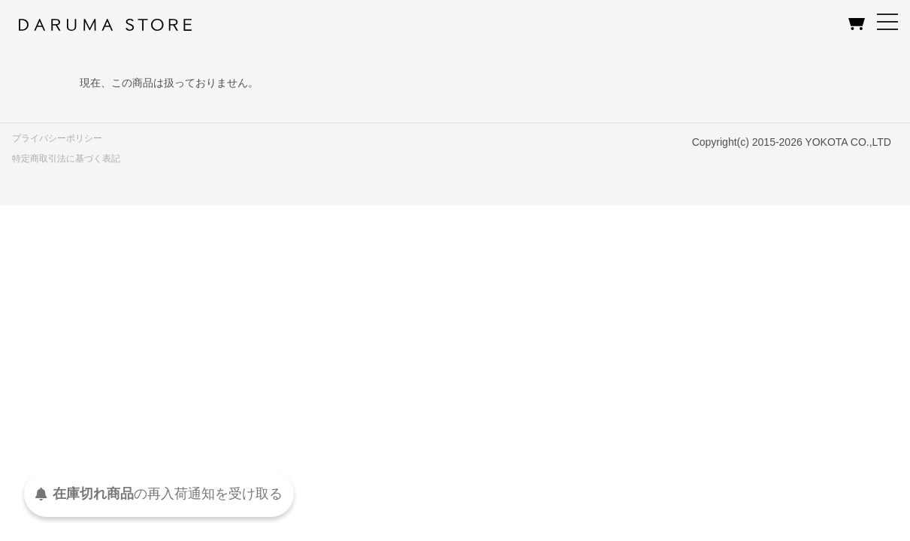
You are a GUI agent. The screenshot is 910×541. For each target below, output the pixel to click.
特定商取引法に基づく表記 (66, 158)
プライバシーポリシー (57, 138)
